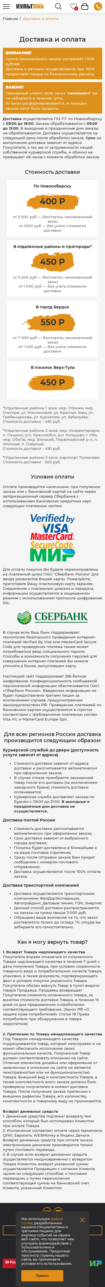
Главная (10, 18)
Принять (42, 1276)
